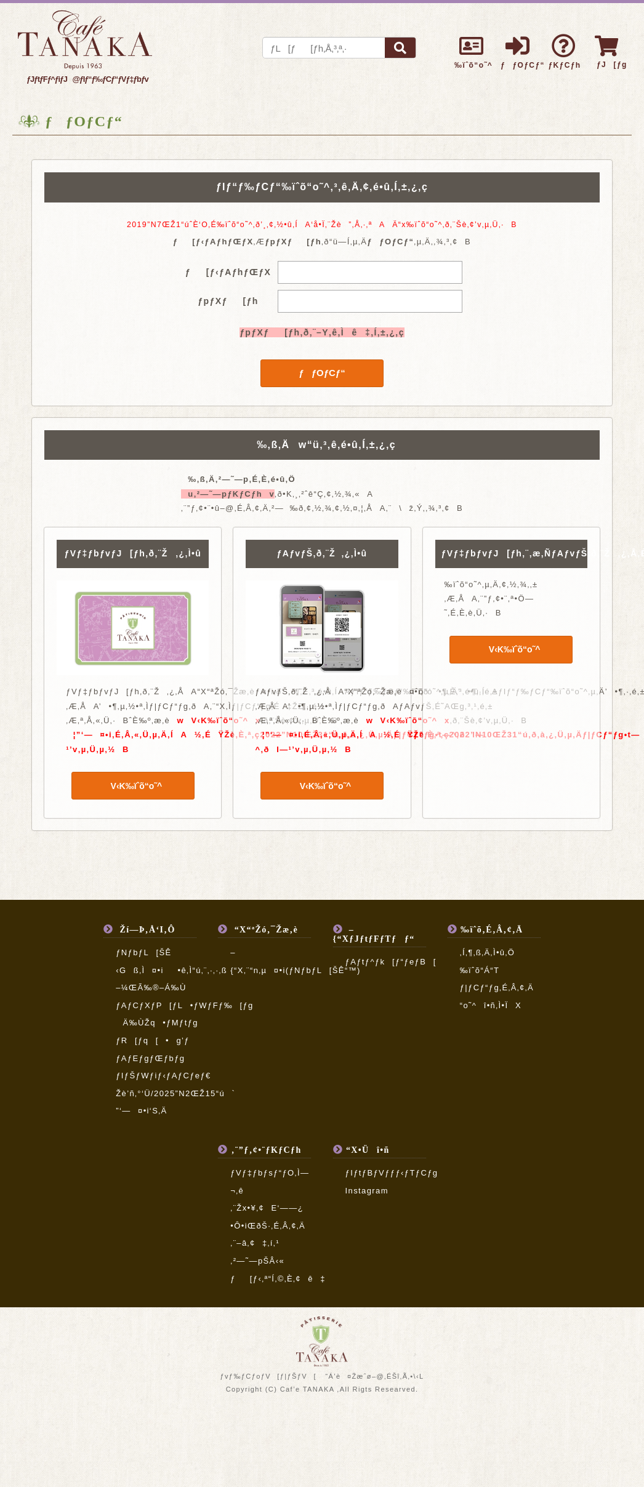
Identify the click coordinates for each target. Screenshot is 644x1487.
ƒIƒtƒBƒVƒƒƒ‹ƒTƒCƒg (391, 1172)
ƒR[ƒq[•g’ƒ (153, 1040)
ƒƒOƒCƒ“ (322, 372)
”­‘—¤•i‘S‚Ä (141, 1110)
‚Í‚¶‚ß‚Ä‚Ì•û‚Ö (487, 952)
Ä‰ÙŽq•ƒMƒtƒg (157, 1022)
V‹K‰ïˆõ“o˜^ (133, 786)
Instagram (366, 1190)
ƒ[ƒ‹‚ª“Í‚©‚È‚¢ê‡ (278, 1278)
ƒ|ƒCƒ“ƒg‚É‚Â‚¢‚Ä (497, 987)
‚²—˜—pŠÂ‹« (257, 1260)
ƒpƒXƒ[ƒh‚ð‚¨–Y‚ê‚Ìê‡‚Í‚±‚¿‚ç (322, 332)
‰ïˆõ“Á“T (480, 970)
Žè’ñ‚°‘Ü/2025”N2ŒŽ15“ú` (175, 1093)
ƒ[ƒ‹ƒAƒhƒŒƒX (228, 272)
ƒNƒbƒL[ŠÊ (144, 952)
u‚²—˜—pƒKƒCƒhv (228, 494)
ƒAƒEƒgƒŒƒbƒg (150, 1058)
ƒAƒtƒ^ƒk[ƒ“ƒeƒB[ (391, 961)
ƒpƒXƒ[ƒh (228, 301)
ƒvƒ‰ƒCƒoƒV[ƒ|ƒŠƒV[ (268, 1376)
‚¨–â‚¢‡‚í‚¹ (255, 1243)
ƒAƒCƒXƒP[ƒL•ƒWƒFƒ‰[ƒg (185, 1005)
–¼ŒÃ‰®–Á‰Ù (151, 987)
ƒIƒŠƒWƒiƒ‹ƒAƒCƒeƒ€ (163, 1075)
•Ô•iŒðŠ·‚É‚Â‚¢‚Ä (267, 1225)
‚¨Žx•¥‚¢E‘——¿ (267, 1207)
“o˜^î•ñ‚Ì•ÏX (490, 1005)
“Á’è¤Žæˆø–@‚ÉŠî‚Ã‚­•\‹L (374, 1376)
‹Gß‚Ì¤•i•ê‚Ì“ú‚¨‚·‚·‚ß (178, 970)
